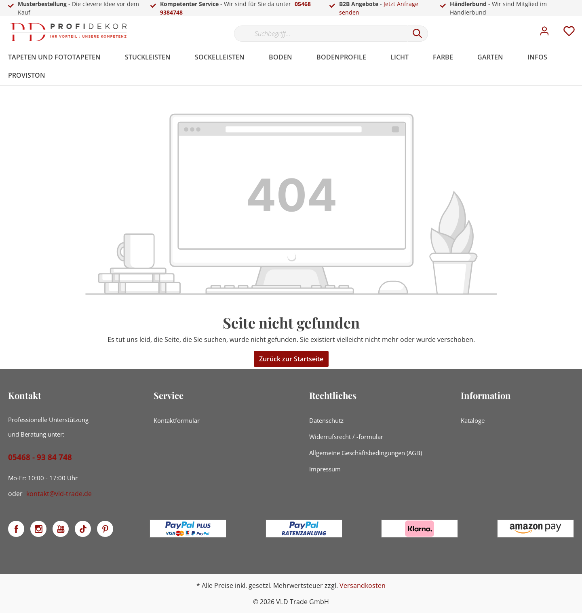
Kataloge (473, 420)
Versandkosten (363, 585)
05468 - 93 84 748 (40, 457)
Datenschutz (326, 420)
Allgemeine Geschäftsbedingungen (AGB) (365, 453)
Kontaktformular (177, 420)
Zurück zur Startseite (291, 358)
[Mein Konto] (544, 33)
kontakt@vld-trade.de (59, 493)
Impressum (325, 469)
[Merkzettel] (569, 33)
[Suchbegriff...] (320, 33)
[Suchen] (417, 33)
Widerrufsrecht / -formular (346, 437)
